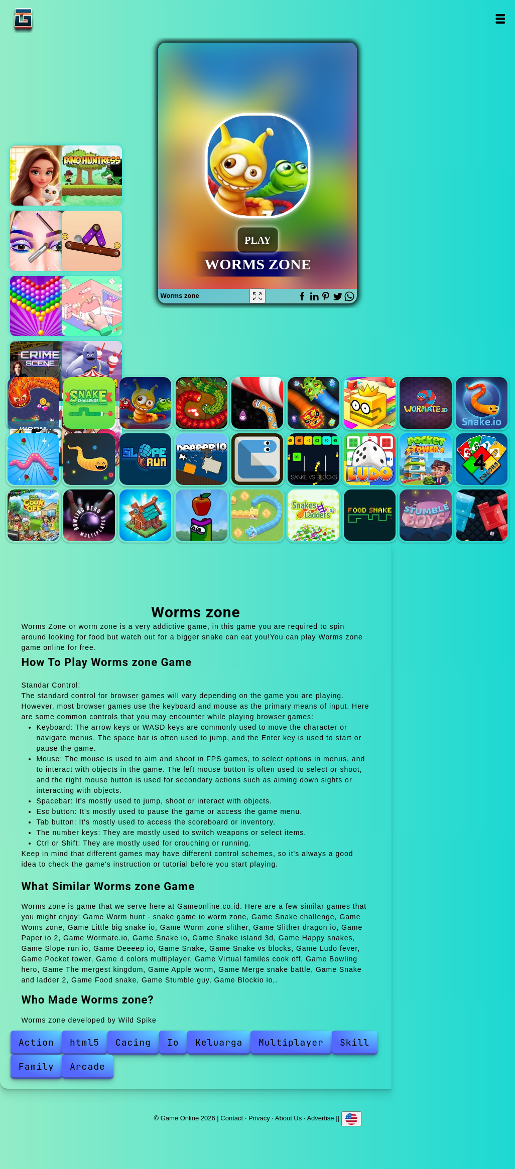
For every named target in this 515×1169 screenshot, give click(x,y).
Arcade (87, 1066)
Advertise (320, 1118)
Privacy (259, 1118)
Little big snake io (201, 403)
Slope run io (145, 459)
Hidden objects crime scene (40, 371)
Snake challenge (89, 403)
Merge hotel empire (40, 175)
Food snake (370, 515)
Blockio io (481, 515)
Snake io (481, 403)
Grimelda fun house (92, 371)
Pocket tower (425, 459)
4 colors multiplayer (481, 459)
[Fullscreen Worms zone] (257, 295)
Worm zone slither (257, 403)
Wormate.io (425, 403)
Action (36, 1042)
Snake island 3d (33, 459)
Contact (231, 1118)
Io (173, 1042)
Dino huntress (92, 175)
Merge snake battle (257, 515)
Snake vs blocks (313, 459)
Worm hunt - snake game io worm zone (33, 403)
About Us (288, 1118)
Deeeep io (201, 459)
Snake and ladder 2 (313, 515)
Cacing (133, 1042)
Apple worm (201, 515)
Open (500, 19)
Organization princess (92, 306)
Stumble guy (425, 515)
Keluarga (218, 1042)
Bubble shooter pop (40, 306)
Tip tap (92, 241)
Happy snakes (89, 459)
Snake (257, 459)
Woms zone (145, 403)
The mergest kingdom (145, 515)
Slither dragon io (313, 403)
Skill (354, 1042)
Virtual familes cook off (33, 515)
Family (36, 1066)
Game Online (54, 19)
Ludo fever (370, 459)
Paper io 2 (370, 403)
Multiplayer (291, 1042)
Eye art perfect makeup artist (40, 241)
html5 (84, 1042)
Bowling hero (89, 515)
